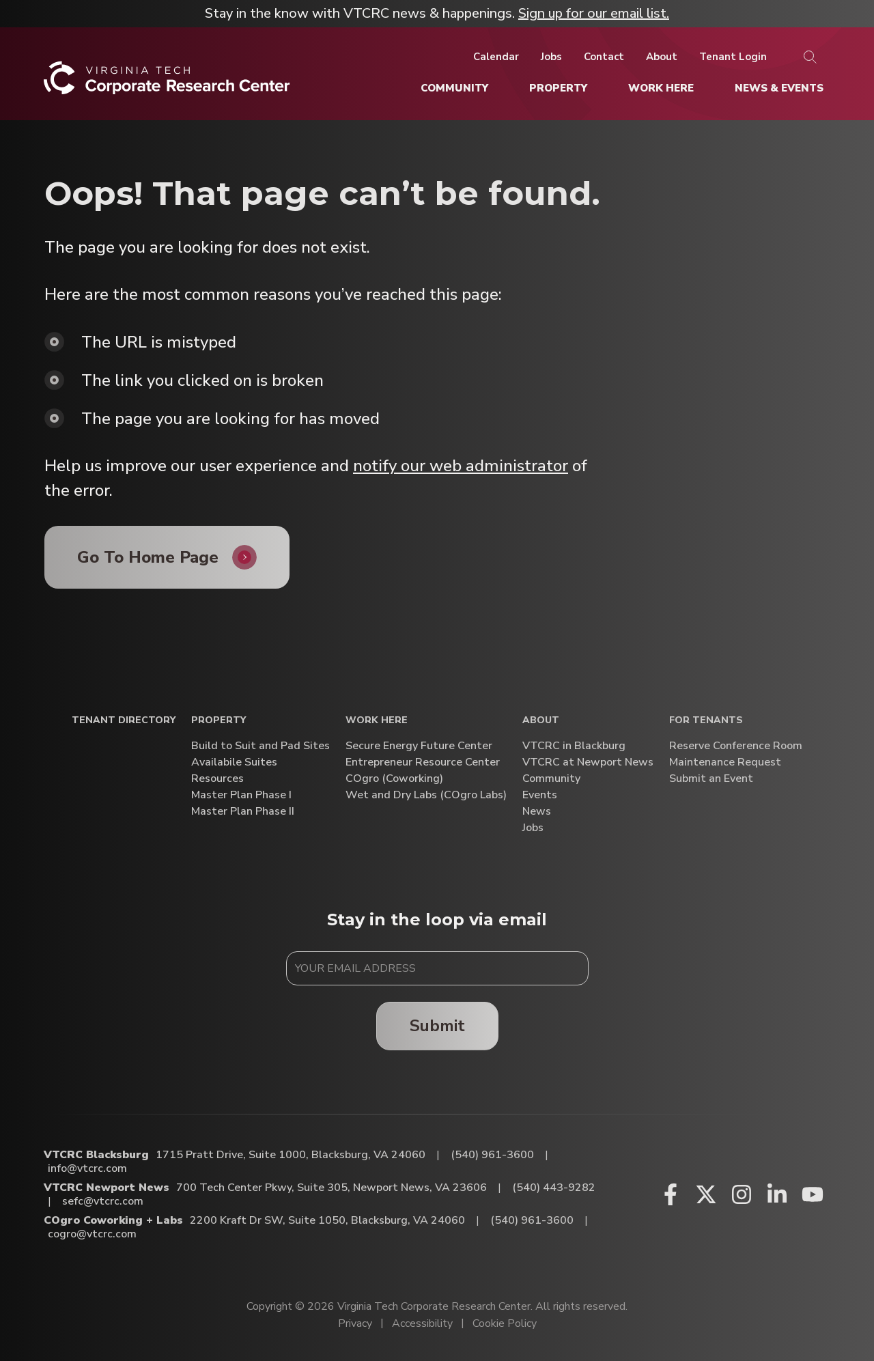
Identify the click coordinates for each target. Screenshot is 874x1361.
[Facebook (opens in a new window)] (670, 1194)
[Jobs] (551, 56)
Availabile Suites (234, 762)
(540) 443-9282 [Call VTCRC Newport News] (553, 1187)
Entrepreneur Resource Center (423, 762)
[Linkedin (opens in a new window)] (777, 1194)
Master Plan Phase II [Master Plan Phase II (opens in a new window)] (242, 811)
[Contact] (604, 56)
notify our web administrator (460, 466)
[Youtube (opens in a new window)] (812, 1194)
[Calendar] (496, 56)
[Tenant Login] (733, 56)
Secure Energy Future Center (419, 746)
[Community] (454, 88)
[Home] (167, 83)
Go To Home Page (147, 557)
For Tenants (706, 721)
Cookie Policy (505, 1323)
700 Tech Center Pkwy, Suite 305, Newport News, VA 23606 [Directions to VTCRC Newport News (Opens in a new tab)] (331, 1187)
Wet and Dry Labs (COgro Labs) (426, 795)
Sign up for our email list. (593, 13)
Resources (217, 778)
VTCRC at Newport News (587, 762)
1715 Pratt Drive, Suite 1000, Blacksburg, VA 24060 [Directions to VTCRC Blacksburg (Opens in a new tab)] (290, 1154)
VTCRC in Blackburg (573, 746)
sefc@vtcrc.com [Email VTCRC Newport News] (102, 1201)
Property (218, 721)
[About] (661, 56)
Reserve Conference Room (735, 746)
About (540, 721)
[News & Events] (779, 88)
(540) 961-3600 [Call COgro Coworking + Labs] (532, 1220)
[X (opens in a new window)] (706, 1194)
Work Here (377, 721)
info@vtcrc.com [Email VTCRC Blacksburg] (87, 1168)
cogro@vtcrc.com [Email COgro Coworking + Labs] (92, 1233)
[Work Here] (661, 88)
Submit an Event (711, 778)
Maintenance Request (725, 762)
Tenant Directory (123, 721)
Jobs (533, 828)
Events (539, 795)
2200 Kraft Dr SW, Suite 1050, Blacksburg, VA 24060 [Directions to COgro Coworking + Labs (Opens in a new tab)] (327, 1220)
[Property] (558, 88)
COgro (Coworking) (394, 778)
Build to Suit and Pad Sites (260, 746)
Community (551, 778)
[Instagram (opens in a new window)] (741, 1194)
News (536, 811)
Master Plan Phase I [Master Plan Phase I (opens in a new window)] (241, 795)
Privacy (355, 1323)
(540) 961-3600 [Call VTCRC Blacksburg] (492, 1154)
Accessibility (422, 1323)
